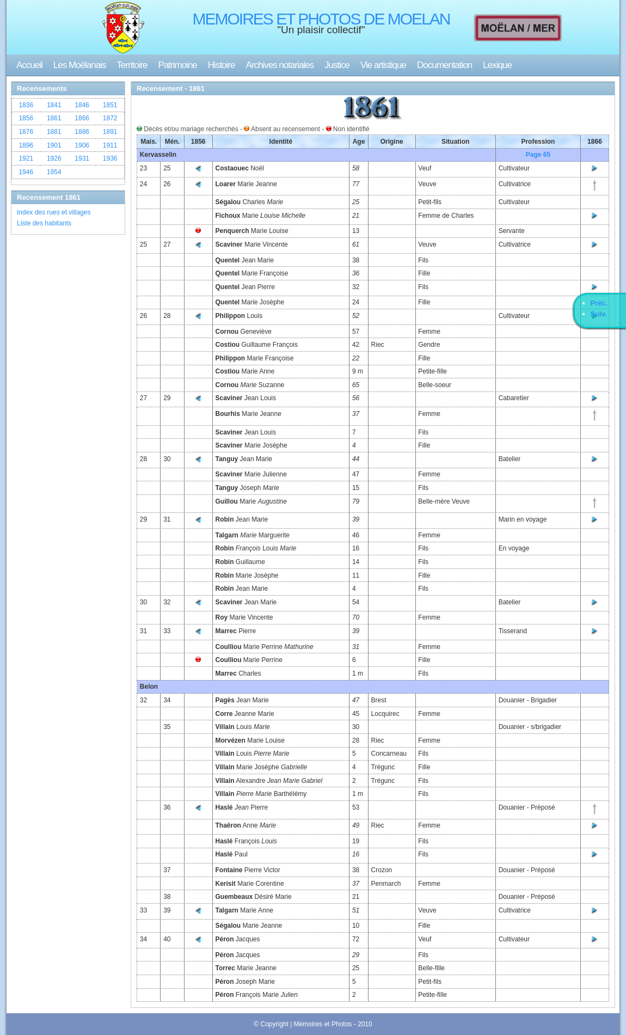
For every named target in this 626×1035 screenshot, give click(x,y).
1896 (26, 145)
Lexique (497, 65)
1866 (82, 118)
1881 (54, 132)
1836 (26, 105)
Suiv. (599, 314)
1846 (82, 105)
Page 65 (538, 154)
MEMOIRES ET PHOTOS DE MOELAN (321, 19)
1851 (110, 105)
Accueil (29, 65)
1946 (26, 172)
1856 (26, 118)
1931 (82, 158)
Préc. (599, 303)
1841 (54, 105)
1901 (54, 145)
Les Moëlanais (79, 65)
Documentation (444, 65)
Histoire (221, 65)
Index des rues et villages (53, 212)
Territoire (131, 65)
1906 (82, 145)
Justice (336, 65)
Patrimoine (177, 65)
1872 (110, 118)
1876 (26, 132)
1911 (110, 145)
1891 (110, 132)
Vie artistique (383, 65)
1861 (54, 118)
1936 (110, 158)
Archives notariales (280, 65)
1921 (26, 158)
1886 (82, 132)
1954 (54, 172)
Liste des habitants (44, 223)
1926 (54, 158)
